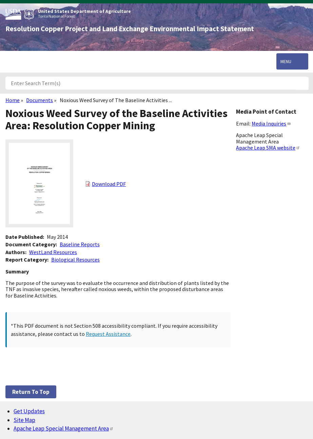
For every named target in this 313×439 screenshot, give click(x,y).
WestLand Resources (53, 252)
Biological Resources (75, 259)
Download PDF (109, 183)
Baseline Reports (80, 244)
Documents (39, 100)
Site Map (24, 420)
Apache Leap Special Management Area (64, 428)
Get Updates (29, 411)
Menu (285, 61)
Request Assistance (108, 333)
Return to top (31, 392)
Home (12, 100)
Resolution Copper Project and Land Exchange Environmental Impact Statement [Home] (129, 28)
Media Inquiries (271, 123)
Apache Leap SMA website (268, 147)
